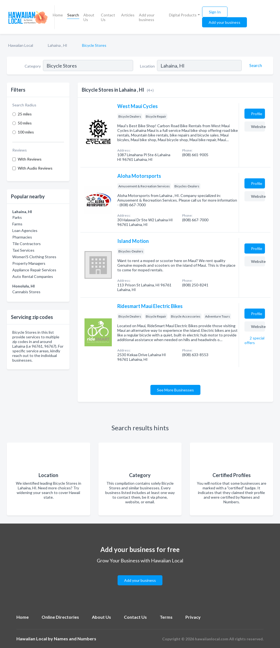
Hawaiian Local (20, 45)
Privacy (193, 617)
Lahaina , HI (57, 45)
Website (258, 126)
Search (73, 15)
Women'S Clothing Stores (34, 256)
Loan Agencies (24, 230)
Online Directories (60, 617)
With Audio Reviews (35, 168)
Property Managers (28, 263)
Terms (166, 617)
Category (33, 66)
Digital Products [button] (183, 15)
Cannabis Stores (26, 291)
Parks (17, 217)
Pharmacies (22, 237)
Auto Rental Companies (32, 276)
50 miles (25, 123)
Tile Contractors (26, 243)
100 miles (26, 132)
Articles (128, 15)
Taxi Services (23, 250)
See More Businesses (175, 390)
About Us (88, 17)
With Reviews (30, 159)
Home (58, 15)
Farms (17, 224)
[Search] (255, 65)
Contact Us (108, 17)
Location (147, 66)
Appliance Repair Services (34, 270)
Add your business (146, 17)
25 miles (25, 114)
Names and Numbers (75, 638)
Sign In (215, 12)
